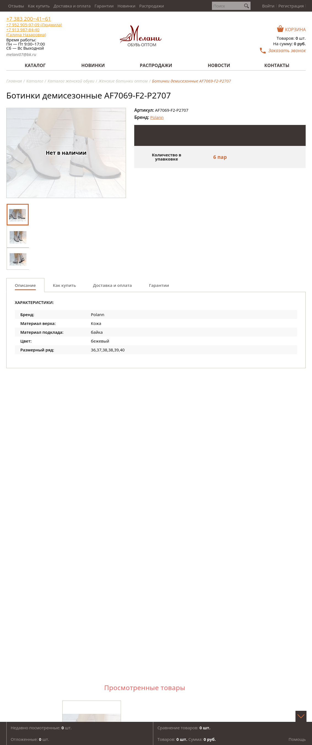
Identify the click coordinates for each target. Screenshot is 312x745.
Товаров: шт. (291, 38)
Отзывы (16, 6)
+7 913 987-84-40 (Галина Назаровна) (26, 32)
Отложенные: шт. (30, 739)
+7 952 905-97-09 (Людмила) (34, 24)
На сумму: (289, 43)
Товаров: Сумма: (186, 739)
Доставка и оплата (72, 6)
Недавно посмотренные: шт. (41, 727)
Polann (157, 117)
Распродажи (151, 6)
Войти (268, 6)
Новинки (126, 6)
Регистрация (291, 6)
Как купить (39, 6)
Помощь (297, 739)
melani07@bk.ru (21, 54)
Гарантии (104, 6)
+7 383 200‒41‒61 (28, 19)
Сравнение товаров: (183, 727)
